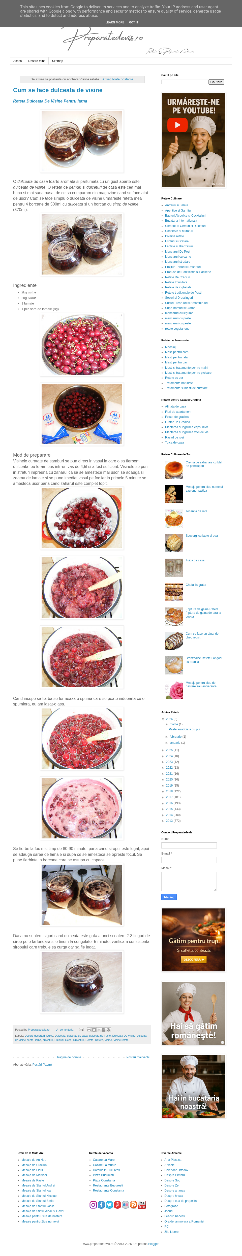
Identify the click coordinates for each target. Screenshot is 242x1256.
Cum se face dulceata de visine (58, 90)
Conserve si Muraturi (179, 231)
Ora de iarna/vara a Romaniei (184, 1221)
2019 (170, 785)
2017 (170, 797)
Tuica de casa (174, 442)
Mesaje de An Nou (33, 1160)
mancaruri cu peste (178, 323)
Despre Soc (172, 1180)
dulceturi (48, 1039)
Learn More (115, 22)
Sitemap (57, 61)
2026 (170, 719)
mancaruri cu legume (179, 313)
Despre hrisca (173, 1196)
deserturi (39, 1035)
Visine (108, 1039)
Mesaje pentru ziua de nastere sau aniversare (201, 684)
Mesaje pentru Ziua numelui (40, 1221)
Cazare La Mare (104, 1160)
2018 (170, 791)
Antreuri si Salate (176, 205)
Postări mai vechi (138, 1057)
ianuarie (175, 742)
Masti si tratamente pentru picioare (188, 373)
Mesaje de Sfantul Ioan (36, 1190)
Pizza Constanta (104, 1180)
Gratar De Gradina (177, 422)
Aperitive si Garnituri (178, 210)
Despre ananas (174, 1190)
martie (174, 724)
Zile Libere (171, 1232)
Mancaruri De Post (177, 251)
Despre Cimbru (174, 1175)
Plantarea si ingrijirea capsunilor (186, 427)
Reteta (89, 1039)
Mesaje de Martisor (34, 1175)
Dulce (49, 1035)
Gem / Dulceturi (74, 1039)
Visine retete (121, 1039)
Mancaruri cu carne (178, 256)
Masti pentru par (176, 362)
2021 (170, 773)
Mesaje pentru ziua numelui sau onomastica (204, 488)
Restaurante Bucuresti (108, 1185)
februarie (176, 736)
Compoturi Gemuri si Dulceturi (185, 226)
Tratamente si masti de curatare (186, 388)
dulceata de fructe (100, 1035)
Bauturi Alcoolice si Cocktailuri (185, 215)
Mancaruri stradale (177, 261)
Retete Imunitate (176, 282)
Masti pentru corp (177, 352)
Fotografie (171, 1206)
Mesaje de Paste (32, 1180)
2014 (170, 815)
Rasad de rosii (175, 437)
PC (166, 1226)
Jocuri (168, 1211)
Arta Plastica (172, 1160)
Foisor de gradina (177, 417)
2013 (170, 821)
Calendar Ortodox (176, 1170)
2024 (170, 756)
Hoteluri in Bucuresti (106, 1170)
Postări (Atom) (42, 1064)
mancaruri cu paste (178, 318)
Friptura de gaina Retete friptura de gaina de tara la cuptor (203, 612)
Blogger (153, 1244)
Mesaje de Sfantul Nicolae (38, 1196)
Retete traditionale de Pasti (183, 292)
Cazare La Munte (104, 1165)
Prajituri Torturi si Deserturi (183, 267)
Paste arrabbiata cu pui (184, 729)
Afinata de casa (175, 406)
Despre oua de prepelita (180, 1201)
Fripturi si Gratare (177, 241)
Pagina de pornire (69, 1057)
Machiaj (170, 347)
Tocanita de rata (196, 511)
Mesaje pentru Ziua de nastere (42, 1216)
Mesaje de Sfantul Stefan (38, 1201)
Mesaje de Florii (32, 1170)
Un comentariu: (65, 1029)
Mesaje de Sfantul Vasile (37, 1206)
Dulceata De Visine (123, 1035)
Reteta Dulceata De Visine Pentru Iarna (50, 101)
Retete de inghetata (178, 287)
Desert (29, 1035)
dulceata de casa (77, 1035)
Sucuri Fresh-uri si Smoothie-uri (186, 303)
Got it (133, 22)
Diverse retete (174, 236)
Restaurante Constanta (108, 1190)
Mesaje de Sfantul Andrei (38, 1185)
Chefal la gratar (196, 585)
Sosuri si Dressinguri (179, 297)
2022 (170, 767)
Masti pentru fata (176, 357)
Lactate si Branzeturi (179, 246)
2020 (170, 779)
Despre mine (36, 61)
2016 (170, 803)
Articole (169, 1165)
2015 (170, 809)
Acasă (17, 61)
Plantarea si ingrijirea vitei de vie (186, 432)
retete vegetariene (177, 328)
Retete (99, 1039)
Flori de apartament (178, 412)
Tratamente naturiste (179, 383)
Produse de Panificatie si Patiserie (188, 272)
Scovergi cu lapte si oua (202, 535)
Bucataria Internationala (181, 220)
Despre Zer (171, 1185)
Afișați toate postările (117, 79)
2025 (170, 750)
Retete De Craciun (177, 277)
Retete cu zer (174, 378)
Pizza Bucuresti (103, 1175)
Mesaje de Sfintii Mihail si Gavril (42, 1211)
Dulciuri (59, 1039)
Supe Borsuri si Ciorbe (180, 308)
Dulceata (60, 1035)
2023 (170, 762)
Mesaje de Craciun (34, 1165)
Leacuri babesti (174, 1216)
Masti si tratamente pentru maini (186, 367)
